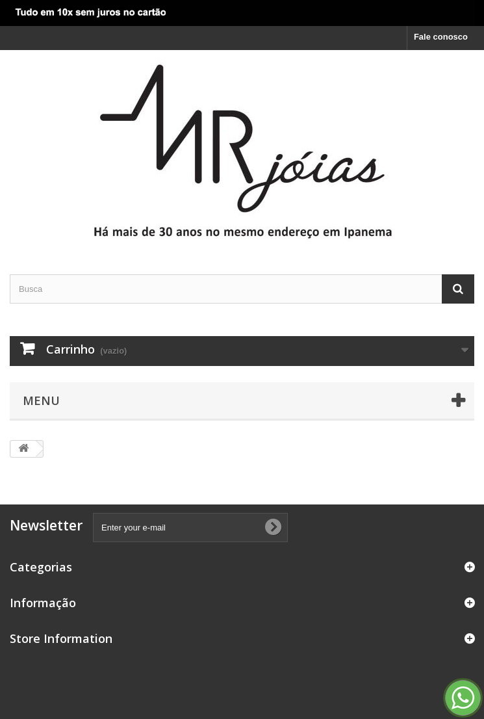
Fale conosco (441, 37)
